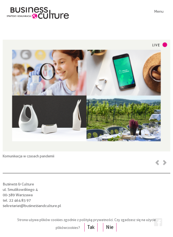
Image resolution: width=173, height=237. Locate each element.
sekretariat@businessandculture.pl (32, 206)
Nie (110, 227)
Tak (91, 227)
